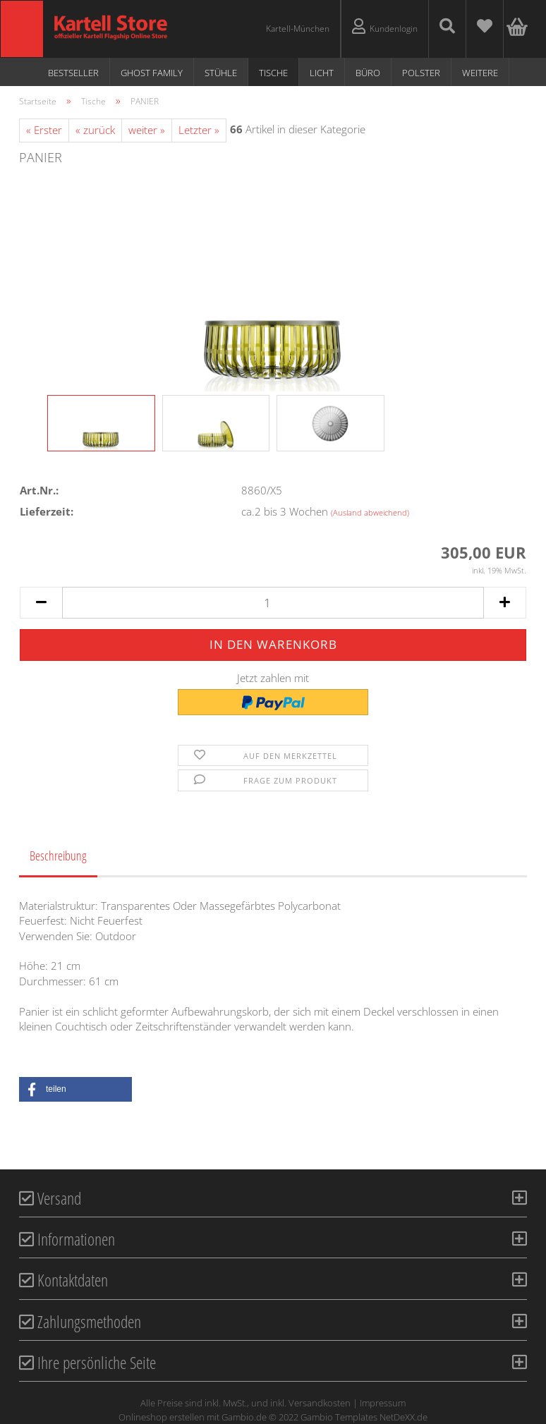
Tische (273, 72)
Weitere (480, 72)
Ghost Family (152, 72)
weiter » (146, 130)
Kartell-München (297, 29)
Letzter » (198, 130)
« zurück (95, 130)
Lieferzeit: (46, 511)
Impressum (383, 1402)
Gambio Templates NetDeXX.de (364, 1417)
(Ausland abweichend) (370, 512)
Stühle (221, 72)
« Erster (44, 130)
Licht (322, 72)
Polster (421, 72)
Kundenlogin (385, 26)
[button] (75, 1089)
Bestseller (73, 72)
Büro (368, 72)
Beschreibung (58, 855)
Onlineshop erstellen (162, 1417)
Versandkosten (320, 1402)
